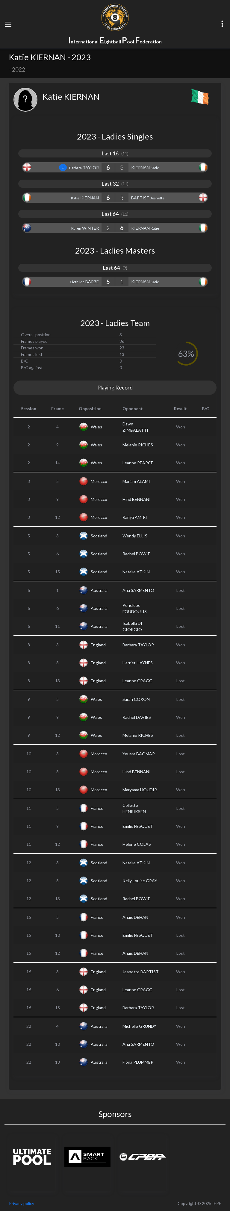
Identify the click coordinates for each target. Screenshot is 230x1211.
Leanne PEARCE (137, 462)
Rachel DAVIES (136, 717)
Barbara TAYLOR (138, 644)
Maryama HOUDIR (139, 789)
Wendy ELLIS (134, 535)
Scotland (99, 535)
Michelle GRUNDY (139, 1026)
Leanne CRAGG (137, 680)
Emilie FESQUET (137, 826)
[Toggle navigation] (8, 24)
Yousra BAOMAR (138, 753)
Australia (99, 590)
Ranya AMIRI (134, 517)
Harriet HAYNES (137, 662)
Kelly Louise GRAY (139, 880)
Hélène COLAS (136, 844)
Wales (96, 426)
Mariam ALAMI (136, 481)
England (98, 644)
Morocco (99, 481)
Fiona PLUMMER (137, 1062)
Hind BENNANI (136, 499)
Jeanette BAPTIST (140, 971)
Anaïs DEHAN (135, 917)
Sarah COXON (136, 699)
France (97, 808)
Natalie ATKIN (136, 571)
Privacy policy (21, 1203)
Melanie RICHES (137, 444)
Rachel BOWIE (136, 553)
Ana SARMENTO (138, 590)
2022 (18, 69)
